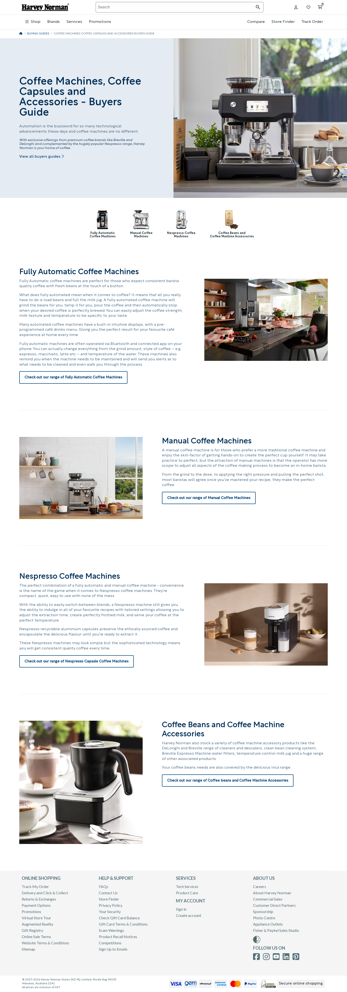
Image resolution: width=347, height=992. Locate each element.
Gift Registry (32, 930)
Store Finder (283, 22)
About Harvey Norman (272, 892)
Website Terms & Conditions (45, 942)
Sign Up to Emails (113, 949)
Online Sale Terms (36, 936)
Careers (259, 886)
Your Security (110, 911)
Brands (53, 22)
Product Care (187, 892)
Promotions (100, 22)
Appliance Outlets (268, 924)
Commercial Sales (267, 899)
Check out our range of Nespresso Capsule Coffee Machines (76, 661)
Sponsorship (263, 911)
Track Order (312, 22)
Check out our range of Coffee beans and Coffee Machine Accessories (227, 781)
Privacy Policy (110, 905)
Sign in (181, 909)
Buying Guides (38, 33)
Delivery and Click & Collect (45, 892)
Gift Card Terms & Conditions (123, 924)
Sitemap (28, 949)
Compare (256, 22)
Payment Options (36, 905)
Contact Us (108, 892)
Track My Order (35, 886)
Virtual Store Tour (36, 917)
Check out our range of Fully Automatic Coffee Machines (73, 377)
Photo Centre (264, 917)
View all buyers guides (41, 157)
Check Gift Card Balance (119, 917)
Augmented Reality (37, 924)
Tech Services (187, 886)
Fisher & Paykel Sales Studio (276, 930)
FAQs (103, 886)
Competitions (110, 942)
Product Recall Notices (118, 936)
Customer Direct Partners (274, 905)
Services (74, 22)
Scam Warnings (111, 930)
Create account (188, 915)
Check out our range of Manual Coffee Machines (208, 498)
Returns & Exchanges (39, 899)
